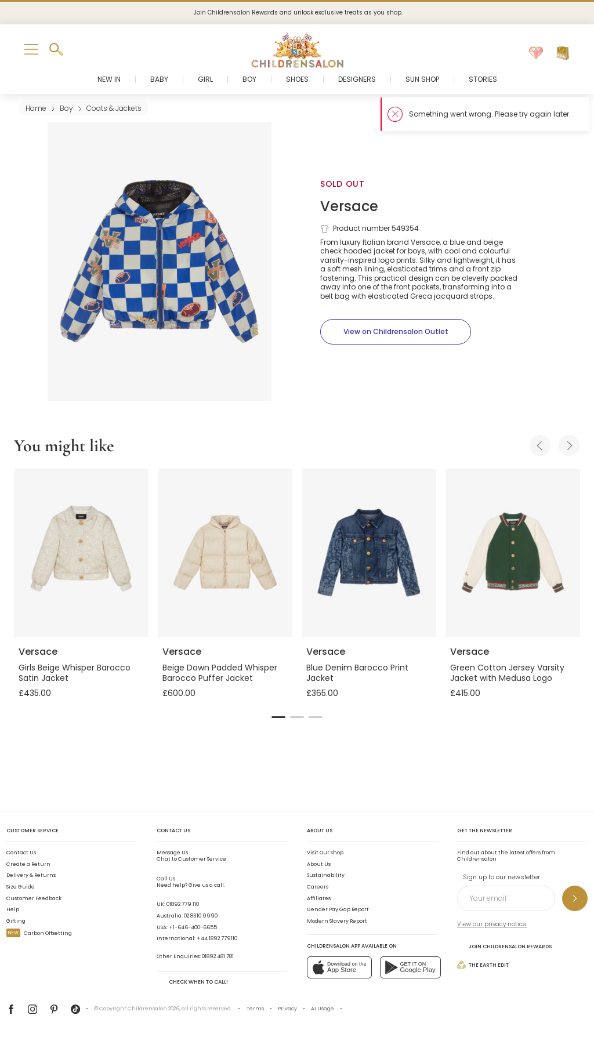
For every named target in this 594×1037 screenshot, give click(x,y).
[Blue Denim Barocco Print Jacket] (369, 553)
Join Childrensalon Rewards (504, 946)
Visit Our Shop (325, 852)
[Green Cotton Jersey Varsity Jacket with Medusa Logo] (513, 553)
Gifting (16, 921)
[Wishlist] (536, 53)
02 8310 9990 (201, 915)
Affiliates (319, 898)
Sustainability (326, 875)
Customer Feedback (33, 898)
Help (12, 909)
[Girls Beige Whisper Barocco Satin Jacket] (81, 553)
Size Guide (20, 886)
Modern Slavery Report (337, 921)
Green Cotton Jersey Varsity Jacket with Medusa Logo (507, 672)
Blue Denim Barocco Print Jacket (357, 672)
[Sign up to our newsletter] (575, 898)
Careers (317, 886)
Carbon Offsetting (39, 933)
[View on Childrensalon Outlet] (395, 332)
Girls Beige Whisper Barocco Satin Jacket (75, 672)
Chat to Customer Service (191, 856)
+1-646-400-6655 (193, 927)
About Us (319, 864)
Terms (255, 1008)
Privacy (287, 1008)
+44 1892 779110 (217, 938)
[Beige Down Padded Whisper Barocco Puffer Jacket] (225, 553)
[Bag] (563, 53)
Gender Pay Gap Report (338, 909)
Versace (349, 206)
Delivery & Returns (31, 875)
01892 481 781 (218, 956)
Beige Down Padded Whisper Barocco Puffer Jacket (219, 672)
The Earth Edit (483, 964)
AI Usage (322, 1008)
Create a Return (28, 864)
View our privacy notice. (492, 924)
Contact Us (21, 852)
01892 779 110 (182, 904)
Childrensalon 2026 (153, 1008)
